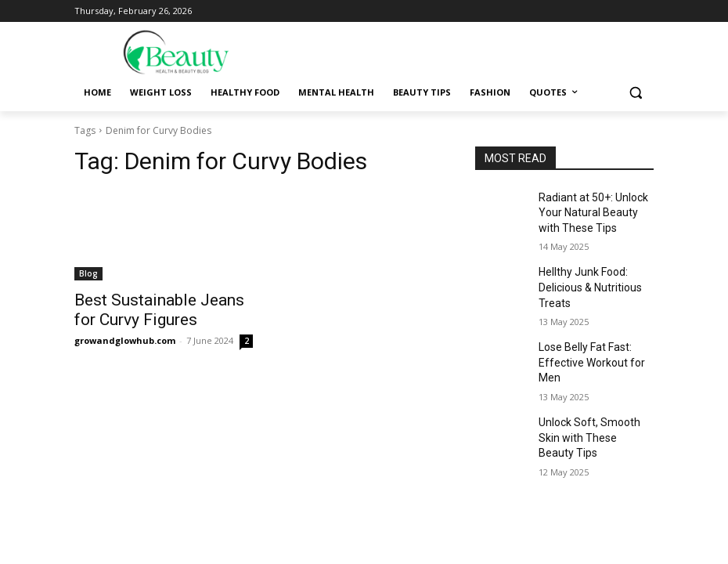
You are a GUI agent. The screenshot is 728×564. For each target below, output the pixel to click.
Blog (88, 273)
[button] (635, 92)
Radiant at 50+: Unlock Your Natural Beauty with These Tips (592, 210)
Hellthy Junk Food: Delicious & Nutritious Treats (585, 278)
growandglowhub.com (124, 336)
